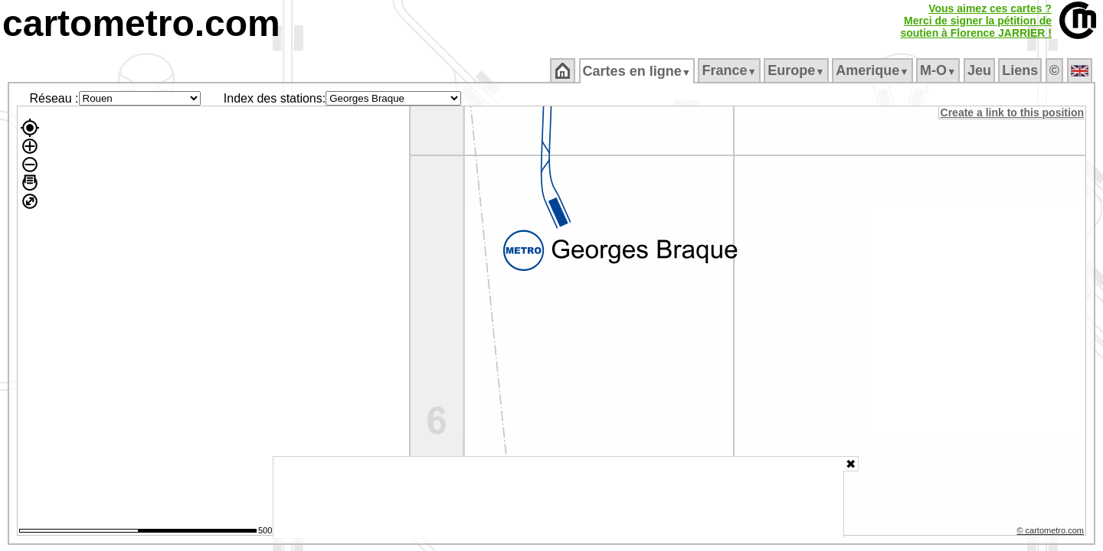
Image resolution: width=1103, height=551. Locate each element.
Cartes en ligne (638, 71)
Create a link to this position (1013, 112)
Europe (797, 70)
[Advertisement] (558, 497)
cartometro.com (141, 23)
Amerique (873, 70)
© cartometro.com (1051, 532)
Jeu (980, 70)
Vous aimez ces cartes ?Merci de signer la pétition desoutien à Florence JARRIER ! (976, 20)
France (730, 70)
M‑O (939, 70)
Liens (1021, 70)
